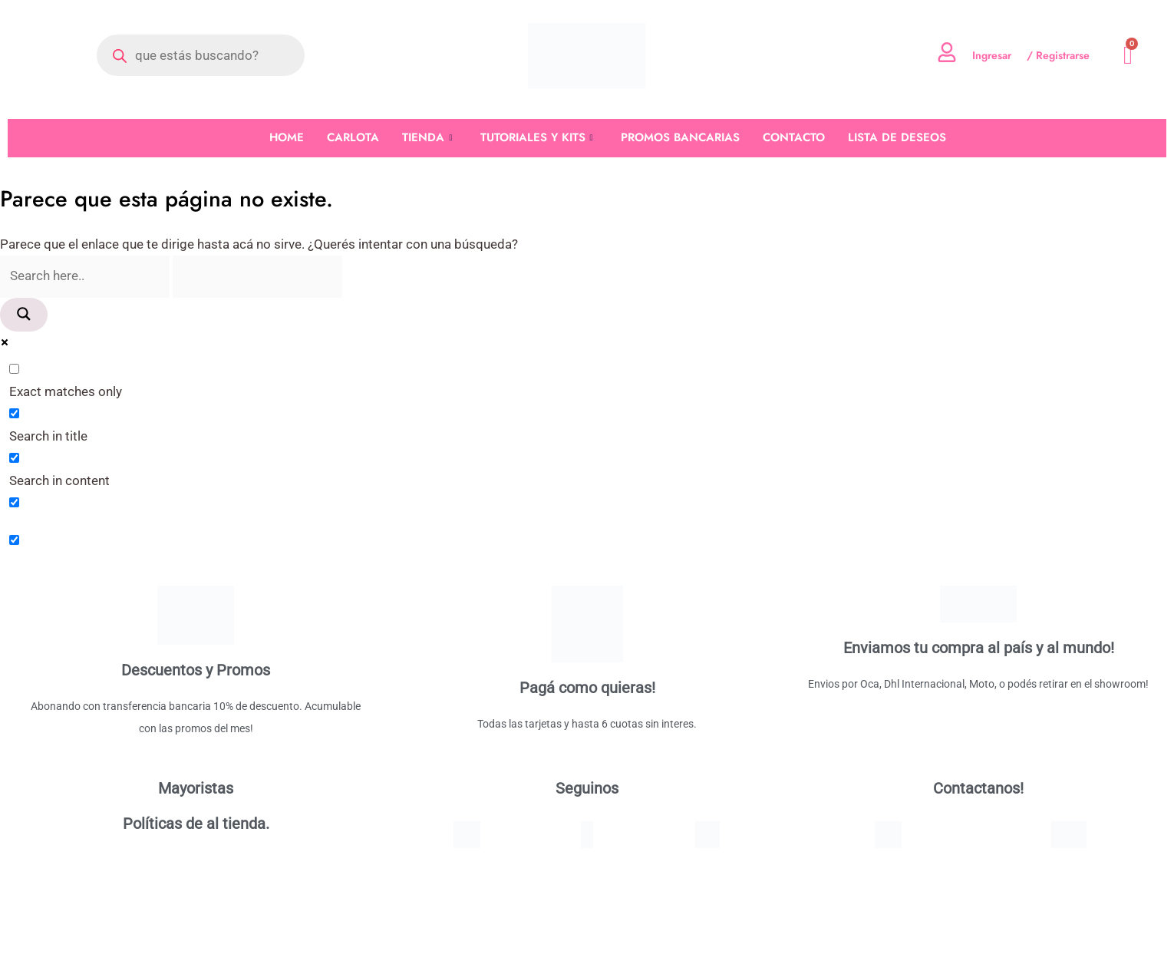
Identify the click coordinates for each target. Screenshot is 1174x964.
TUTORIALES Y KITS (536, 138)
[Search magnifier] (24, 315)
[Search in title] (14, 415)
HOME (286, 137)
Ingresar (991, 55)
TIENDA (427, 138)
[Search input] (85, 277)
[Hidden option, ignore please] (14, 541)
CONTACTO (794, 137)
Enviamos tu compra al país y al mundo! (978, 648)
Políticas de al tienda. (196, 824)
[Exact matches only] (14, 370)
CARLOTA (353, 137)
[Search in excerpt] (14, 503)
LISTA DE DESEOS (897, 137)
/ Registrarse (1058, 55)
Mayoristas (195, 789)
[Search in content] (14, 459)
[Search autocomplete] (259, 277)
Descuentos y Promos (195, 671)
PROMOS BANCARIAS (680, 137)
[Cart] (1128, 56)
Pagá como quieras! (587, 688)
